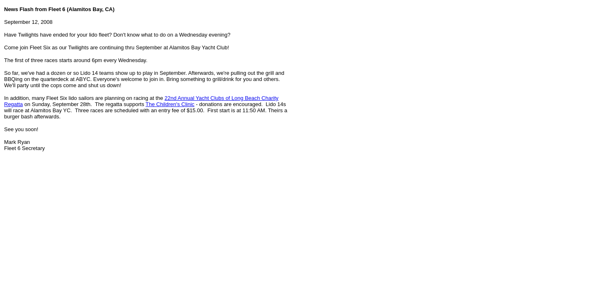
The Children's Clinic (170, 104)
